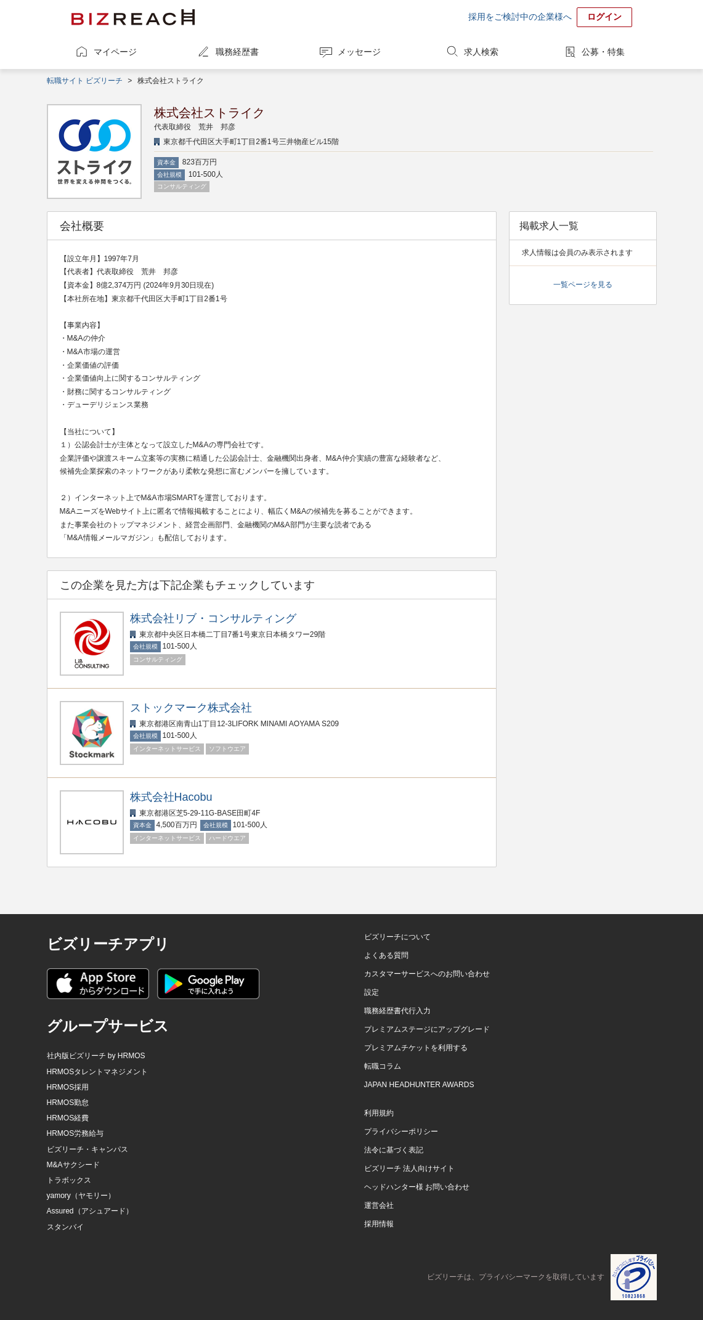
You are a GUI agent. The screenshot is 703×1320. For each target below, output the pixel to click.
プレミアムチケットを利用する (416, 1047)
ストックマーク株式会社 (191, 708)
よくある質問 (386, 955)
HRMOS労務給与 (75, 1133)
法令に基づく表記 (393, 1150)
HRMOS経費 (68, 1118)
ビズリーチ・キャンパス (87, 1149)
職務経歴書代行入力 (397, 1010)
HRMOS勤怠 (68, 1102)
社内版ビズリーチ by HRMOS (96, 1055)
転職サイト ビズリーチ (85, 80)
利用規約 (379, 1113)
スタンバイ (65, 1227)
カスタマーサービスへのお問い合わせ (427, 974)
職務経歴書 (237, 52)
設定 (371, 992)
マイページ (115, 52)
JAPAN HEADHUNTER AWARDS (419, 1084)
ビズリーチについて (397, 937)
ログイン (604, 17)
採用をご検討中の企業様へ (520, 17)
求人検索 (481, 52)
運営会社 (379, 1205)
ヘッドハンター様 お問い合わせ (416, 1187)
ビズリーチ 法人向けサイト (409, 1168)
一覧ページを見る (582, 284)
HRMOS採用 (68, 1087)
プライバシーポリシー (401, 1131)
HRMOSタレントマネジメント (97, 1071)
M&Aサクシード (73, 1164)
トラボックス (69, 1180)
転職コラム (382, 1066)
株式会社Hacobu (171, 797)
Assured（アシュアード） (90, 1211)
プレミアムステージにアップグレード (427, 1029)
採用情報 (379, 1224)
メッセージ (359, 52)
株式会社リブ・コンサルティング (213, 618)
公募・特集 (603, 52)
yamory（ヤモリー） (81, 1195)
